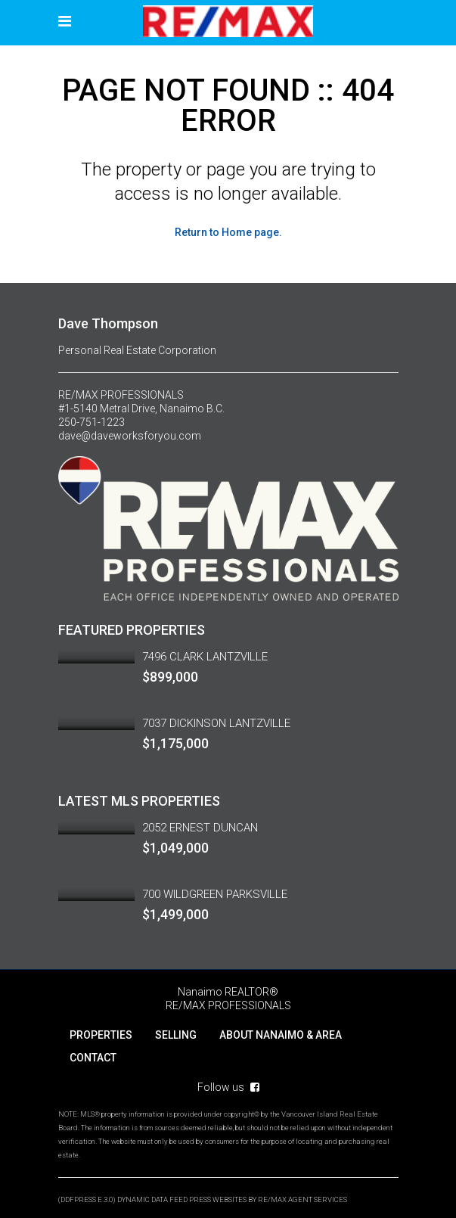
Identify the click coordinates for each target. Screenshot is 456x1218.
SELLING (176, 1035)
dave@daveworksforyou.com (129, 436)
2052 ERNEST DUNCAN (200, 827)
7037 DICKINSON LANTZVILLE (216, 723)
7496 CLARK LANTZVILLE (205, 656)
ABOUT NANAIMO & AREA (280, 1035)
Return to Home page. (228, 232)
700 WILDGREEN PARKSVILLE (214, 894)
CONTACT (93, 1058)
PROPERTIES (101, 1035)
